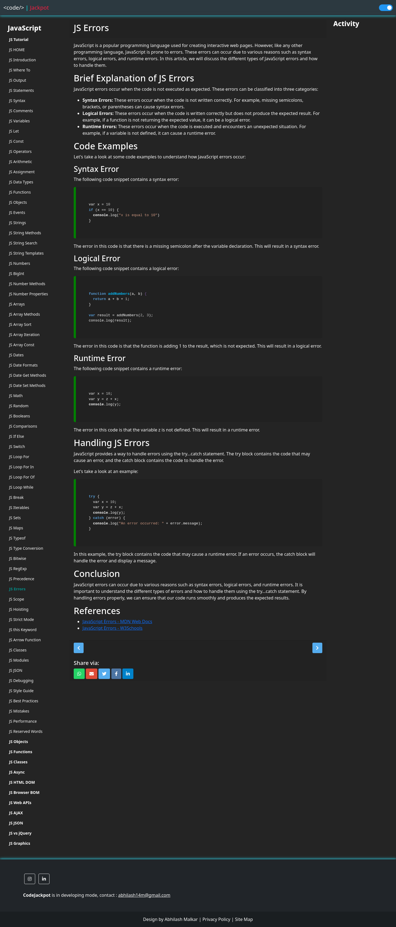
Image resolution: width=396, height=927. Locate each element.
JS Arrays (17, 304)
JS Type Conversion (26, 548)
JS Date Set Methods (27, 385)
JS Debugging (21, 680)
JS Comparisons (23, 426)
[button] (79, 648)
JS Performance (23, 721)
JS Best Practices (23, 700)
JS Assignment (22, 171)
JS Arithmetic (20, 161)
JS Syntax (17, 100)
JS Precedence (21, 578)
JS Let (14, 131)
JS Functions (20, 192)
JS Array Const (21, 344)
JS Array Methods (24, 314)
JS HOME (17, 49)
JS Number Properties (28, 293)
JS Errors (17, 589)
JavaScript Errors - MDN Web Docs (117, 621)
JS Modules (19, 660)
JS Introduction (22, 59)
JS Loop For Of (22, 477)
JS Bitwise (17, 558)
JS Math (16, 395)
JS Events (17, 212)
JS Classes (17, 650)
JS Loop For (19, 456)
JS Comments (21, 110)
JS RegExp (18, 568)
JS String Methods (25, 232)
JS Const (16, 141)
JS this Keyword (23, 629)
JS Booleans (19, 416)
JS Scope (16, 599)
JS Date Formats (23, 365)
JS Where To (19, 70)
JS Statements (21, 90)
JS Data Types (21, 182)
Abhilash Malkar (181, 919)
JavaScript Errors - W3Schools (112, 628)
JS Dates (16, 354)
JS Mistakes (19, 711)
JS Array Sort (20, 324)
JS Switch (17, 446)
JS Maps (16, 527)
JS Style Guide (21, 690)
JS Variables (19, 120)
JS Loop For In (21, 466)
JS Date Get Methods (27, 375)
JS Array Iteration (24, 334)
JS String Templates (26, 253)
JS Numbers (19, 263)
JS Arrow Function (25, 639)
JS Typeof (17, 538)
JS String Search (23, 243)
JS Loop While (21, 487)
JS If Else (16, 436)
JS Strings (17, 222)
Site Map (244, 919)
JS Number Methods (27, 283)
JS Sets (15, 517)
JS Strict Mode (21, 619)
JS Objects (18, 202)
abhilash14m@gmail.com (144, 895)
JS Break (16, 497)
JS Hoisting (18, 609)
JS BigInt (16, 273)
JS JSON (15, 670)
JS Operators (20, 151)
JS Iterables (19, 507)
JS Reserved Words (25, 731)
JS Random (19, 405)
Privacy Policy (216, 919)
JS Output (17, 80)
